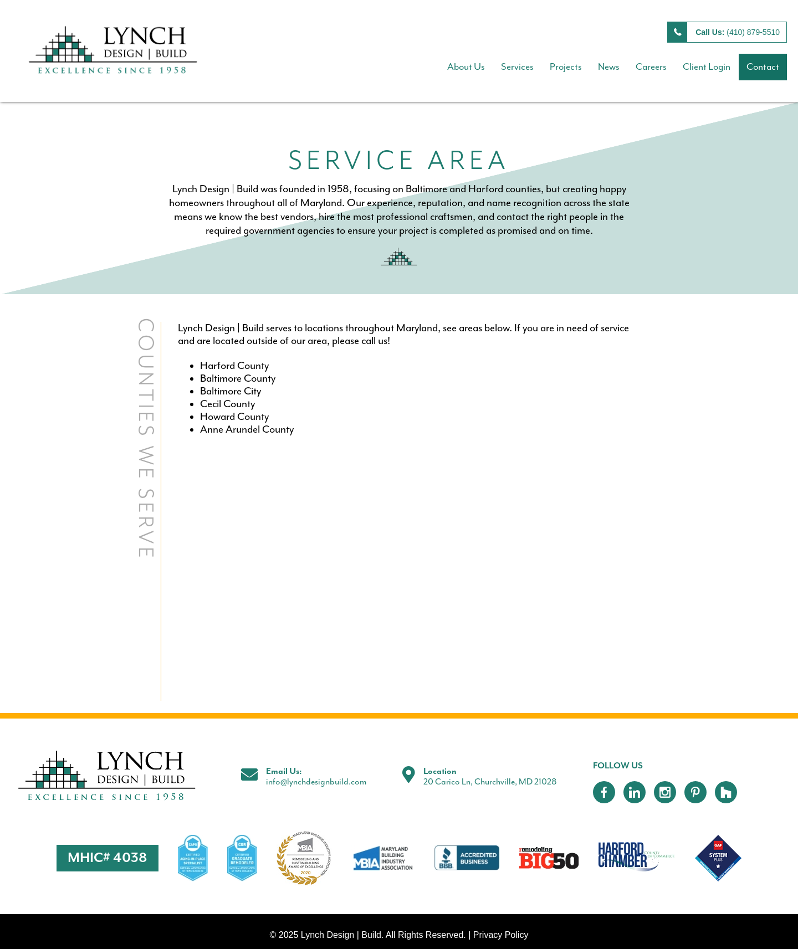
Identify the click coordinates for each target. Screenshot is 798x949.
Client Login (706, 67)
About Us (466, 67)
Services (517, 67)
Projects (566, 67)
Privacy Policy (501, 935)
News (609, 67)
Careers (651, 67)
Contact (762, 67)
